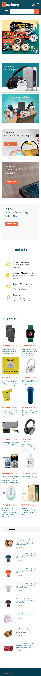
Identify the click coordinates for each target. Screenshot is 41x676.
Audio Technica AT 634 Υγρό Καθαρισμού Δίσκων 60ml (29, 477)
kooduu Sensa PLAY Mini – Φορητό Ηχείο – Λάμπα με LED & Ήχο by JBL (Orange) (26, 571)
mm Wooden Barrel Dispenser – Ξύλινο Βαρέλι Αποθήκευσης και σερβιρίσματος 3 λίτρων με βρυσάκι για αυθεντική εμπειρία (26, 542)
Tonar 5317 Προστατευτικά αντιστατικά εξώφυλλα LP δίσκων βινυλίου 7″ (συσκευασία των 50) (9, 414)
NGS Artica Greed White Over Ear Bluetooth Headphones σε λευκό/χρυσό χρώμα (30, 383)
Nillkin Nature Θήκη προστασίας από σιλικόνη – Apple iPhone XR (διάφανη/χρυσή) (30, 511)
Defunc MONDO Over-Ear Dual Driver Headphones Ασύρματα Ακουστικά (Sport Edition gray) (30, 448)
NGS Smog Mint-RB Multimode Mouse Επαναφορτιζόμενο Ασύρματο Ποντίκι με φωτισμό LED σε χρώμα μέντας (10, 512)
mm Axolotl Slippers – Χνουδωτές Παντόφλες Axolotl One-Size (25, 615)
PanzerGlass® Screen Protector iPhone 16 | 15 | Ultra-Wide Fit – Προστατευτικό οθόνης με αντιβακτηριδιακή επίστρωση (10, 479)
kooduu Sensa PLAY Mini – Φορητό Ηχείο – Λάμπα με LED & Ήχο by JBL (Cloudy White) (26, 586)
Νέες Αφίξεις (10, 529)
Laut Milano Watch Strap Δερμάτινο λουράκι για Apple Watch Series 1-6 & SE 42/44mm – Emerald (30, 352)
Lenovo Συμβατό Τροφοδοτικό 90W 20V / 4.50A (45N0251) (10, 443)
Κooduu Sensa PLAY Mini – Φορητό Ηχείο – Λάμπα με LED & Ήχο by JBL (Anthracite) (26, 601)
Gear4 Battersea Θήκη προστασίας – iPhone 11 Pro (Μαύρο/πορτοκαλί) (9, 351)
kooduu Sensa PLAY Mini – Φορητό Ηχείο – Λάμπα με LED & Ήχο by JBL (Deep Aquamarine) (26, 556)
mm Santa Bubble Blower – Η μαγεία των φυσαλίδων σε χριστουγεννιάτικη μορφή (24, 645)
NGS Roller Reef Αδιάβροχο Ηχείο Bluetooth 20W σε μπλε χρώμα (30, 413)
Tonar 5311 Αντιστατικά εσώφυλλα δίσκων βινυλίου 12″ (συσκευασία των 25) (10, 383)
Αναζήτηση (36, 11)
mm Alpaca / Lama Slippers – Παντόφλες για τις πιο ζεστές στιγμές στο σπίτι (24, 631)
